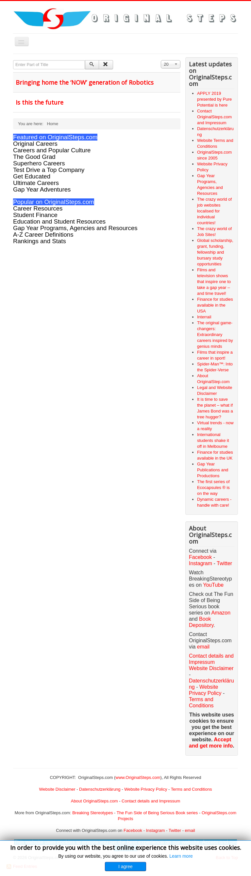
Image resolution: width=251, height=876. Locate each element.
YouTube (213, 585)
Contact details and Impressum (151, 801)
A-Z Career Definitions (43, 234)
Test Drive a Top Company (48, 169)
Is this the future (39, 102)
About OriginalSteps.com (94, 801)
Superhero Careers (39, 163)
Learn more (181, 856)
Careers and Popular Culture (52, 150)
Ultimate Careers (36, 182)
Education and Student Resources (59, 221)
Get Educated (31, 176)
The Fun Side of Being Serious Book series (157, 812)
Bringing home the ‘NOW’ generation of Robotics (85, 82)
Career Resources (37, 208)
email (203, 646)
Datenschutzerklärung (99, 789)
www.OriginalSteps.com (137, 777)
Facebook (200, 557)
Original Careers (35, 143)
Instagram (200, 563)
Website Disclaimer (211, 668)
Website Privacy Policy (145, 789)
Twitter (224, 563)
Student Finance (35, 214)
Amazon (220, 612)
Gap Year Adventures (42, 189)
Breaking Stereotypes (92, 812)
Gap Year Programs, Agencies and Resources (75, 228)
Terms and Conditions (191, 789)
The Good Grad (34, 156)
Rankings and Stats (39, 241)
